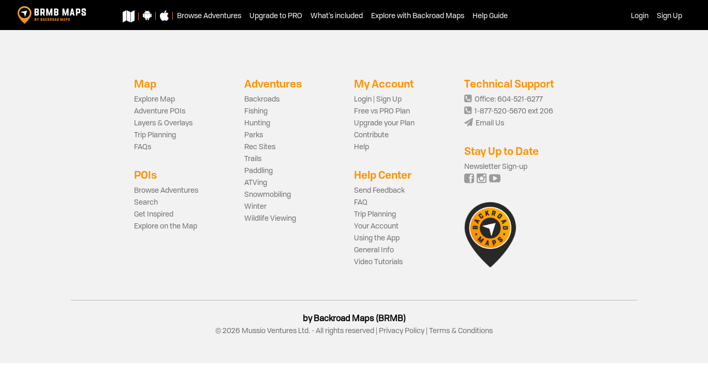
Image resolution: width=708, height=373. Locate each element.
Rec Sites (259, 147)
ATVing (255, 183)
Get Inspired (153, 214)
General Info (374, 250)
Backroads (261, 99)
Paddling (258, 171)
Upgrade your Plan (384, 123)
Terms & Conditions (460, 331)
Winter (255, 206)
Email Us (484, 123)
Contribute (371, 135)
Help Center (382, 175)
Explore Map (154, 99)
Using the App (377, 238)
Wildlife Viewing (270, 218)
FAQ (360, 202)
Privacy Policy (401, 331)
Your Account (376, 226)
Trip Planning (155, 135)
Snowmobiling (267, 194)
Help (361, 147)
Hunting (257, 123)
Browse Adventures (166, 190)
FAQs (142, 147)
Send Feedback (379, 190)
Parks (253, 135)
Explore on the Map (165, 226)
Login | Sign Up (378, 99)
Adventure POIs (159, 111)
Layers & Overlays (163, 123)
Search (146, 202)
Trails (252, 159)
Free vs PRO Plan (382, 111)
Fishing (256, 111)
